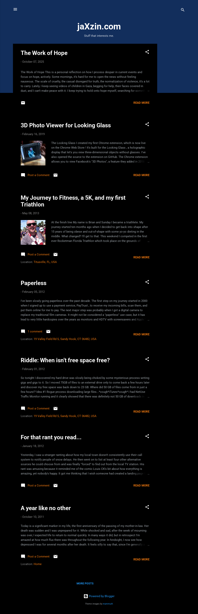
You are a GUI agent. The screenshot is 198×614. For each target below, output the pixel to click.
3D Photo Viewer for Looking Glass (66, 125)
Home (38, 564)
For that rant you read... (51, 437)
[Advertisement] (172, 102)
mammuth (108, 604)
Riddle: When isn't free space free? (65, 360)
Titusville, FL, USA (45, 262)
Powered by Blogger (99, 596)
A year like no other (46, 508)
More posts (85, 583)
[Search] (182, 10)
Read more (141, 102)
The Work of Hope (44, 53)
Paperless (33, 283)
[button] (147, 53)
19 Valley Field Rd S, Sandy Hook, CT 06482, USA (65, 339)
